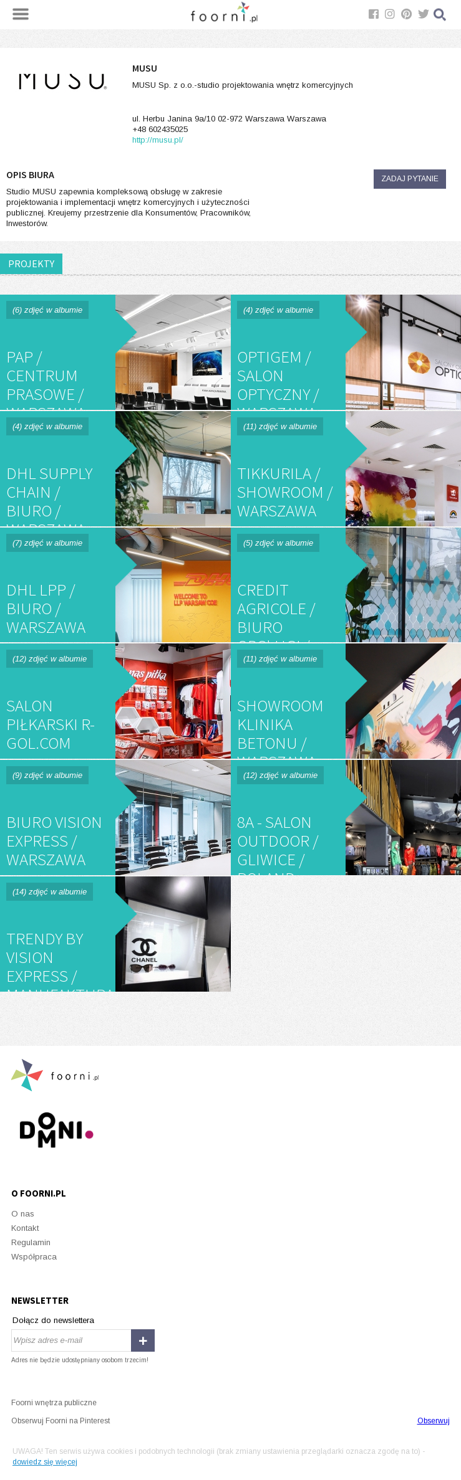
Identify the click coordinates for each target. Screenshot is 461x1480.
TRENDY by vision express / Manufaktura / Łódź (115, 934)
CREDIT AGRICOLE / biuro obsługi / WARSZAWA (346, 585)
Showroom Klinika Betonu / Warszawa (346, 701)
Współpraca (34, 1256)
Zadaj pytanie (410, 178)
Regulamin (31, 1242)
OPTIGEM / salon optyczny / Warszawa (346, 352)
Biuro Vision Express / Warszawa (115, 817)
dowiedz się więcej (44, 1462)
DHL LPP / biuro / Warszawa (115, 585)
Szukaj (440, 14)
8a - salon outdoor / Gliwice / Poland (346, 817)
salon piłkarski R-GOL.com (115, 701)
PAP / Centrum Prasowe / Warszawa (115, 352)
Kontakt (25, 1228)
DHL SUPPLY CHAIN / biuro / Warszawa (115, 468)
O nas (22, 1213)
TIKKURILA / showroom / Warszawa (346, 468)
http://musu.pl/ (157, 140)
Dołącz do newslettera (53, 1320)
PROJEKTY (31, 263)
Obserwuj (433, 1420)
